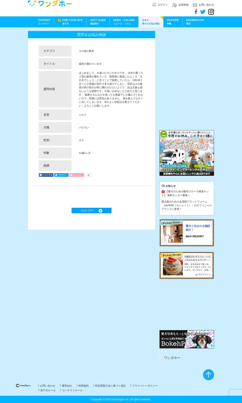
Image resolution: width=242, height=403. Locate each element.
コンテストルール (71, 390)
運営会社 (66, 385)
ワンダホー (172, 358)
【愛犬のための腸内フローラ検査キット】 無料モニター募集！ (185, 193)
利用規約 (82, 385)
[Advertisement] (187, 53)
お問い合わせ (46, 385)
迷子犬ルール (46, 390)
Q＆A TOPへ (91, 210)
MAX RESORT (195, 236)
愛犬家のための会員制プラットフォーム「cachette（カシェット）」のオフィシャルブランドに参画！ (187, 205)
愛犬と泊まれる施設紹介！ (198, 227)
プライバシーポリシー (144, 385)
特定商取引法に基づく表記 (109, 385)
